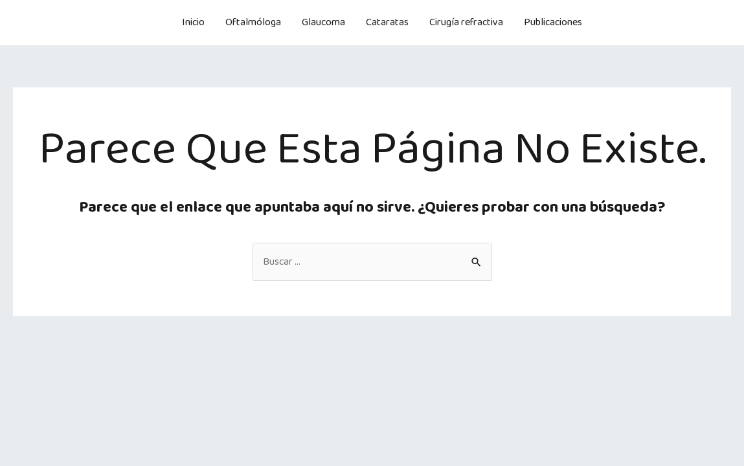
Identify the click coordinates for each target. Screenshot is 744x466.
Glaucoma (323, 22)
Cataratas (387, 22)
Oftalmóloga (253, 22)
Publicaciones (553, 22)
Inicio (193, 22)
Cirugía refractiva (466, 22)
